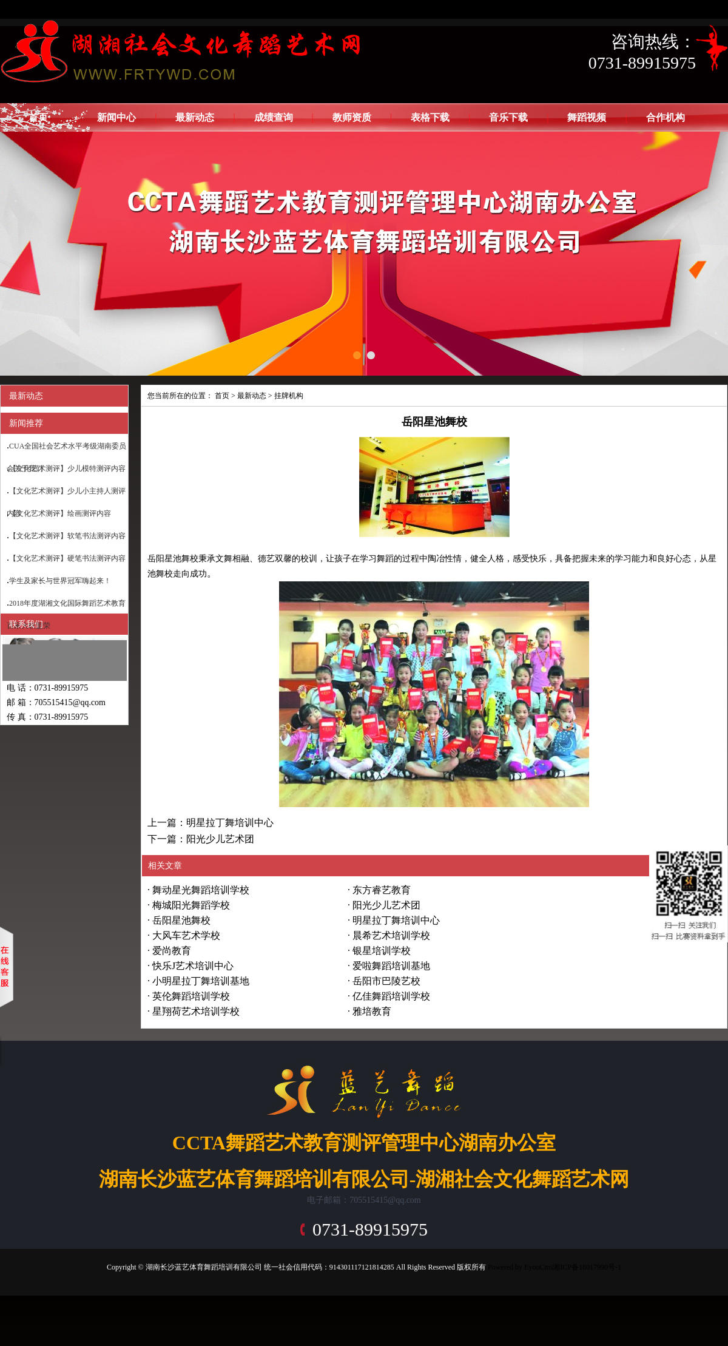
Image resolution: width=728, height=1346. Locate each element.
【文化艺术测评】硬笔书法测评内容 (67, 558)
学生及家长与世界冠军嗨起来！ (60, 581)
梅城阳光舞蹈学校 (191, 905)
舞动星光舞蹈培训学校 (200, 890)
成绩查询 (273, 117)
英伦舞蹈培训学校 (191, 996)
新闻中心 (116, 117)
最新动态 (194, 117)
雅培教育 (371, 1011)
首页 (38, 117)
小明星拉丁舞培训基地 (200, 981)
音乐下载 (508, 117)
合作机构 (665, 117)
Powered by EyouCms (519, 1267)
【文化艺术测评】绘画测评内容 (60, 513)
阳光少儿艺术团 (386, 905)
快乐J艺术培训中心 (193, 966)
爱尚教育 (171, 950)
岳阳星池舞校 (181, 920)
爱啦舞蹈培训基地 (391, 966)
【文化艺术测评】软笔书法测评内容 (67, 536)
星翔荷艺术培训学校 (196, 1011)
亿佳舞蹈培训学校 (391, 996)
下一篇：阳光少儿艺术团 (200, 839)
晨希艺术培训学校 (391, 935)
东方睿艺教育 (381, 890)
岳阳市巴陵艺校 (386, 981)
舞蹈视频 (586, 117)
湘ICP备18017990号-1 (587, 1267)
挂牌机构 (288, 395)
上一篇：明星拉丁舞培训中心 (210, 822)
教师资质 (351, 117)
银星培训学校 (381, 950)
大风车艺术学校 (186, 935)
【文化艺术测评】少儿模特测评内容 (67, 468)
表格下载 (430, 117)
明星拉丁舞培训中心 (396, 920)
